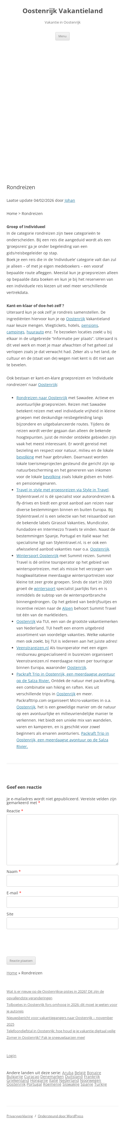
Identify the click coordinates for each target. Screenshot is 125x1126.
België (80, 1072)
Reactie (15, 810)
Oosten (23, 621)
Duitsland (74, 1076)
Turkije (100, 1084)
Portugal (34, 1084)
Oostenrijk (75, 318)
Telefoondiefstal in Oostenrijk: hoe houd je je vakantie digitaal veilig (61, 1030)
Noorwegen (90, 1080)
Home (12, 972)
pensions (89, 325)
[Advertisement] (62, 105)
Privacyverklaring (20, 1116)
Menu (62, 36)
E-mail (14, 892)
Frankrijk (92, 1076)
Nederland (69, 1080)
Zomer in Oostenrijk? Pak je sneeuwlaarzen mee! (46, 1037)
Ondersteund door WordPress (60, 1116)
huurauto (35, 331)
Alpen (67, 608)
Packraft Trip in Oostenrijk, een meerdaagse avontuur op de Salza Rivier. (62, 740)
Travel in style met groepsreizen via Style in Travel (62, 489)
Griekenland (18, 1080)
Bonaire (94, 1072)
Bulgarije (15, 1076)
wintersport (44, 588)
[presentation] (48, 943)
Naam (14, 871)
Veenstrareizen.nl (32, 647)
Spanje (87, 1084)
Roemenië (52, 1084)
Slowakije (71, 1084)
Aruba (67, 1072)
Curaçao (31, 1076)
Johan (70, 200)
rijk (32, 621)
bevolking (25, 457)
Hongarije (39, 1080)
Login (11, 1055)
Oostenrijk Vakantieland (62, 11)
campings (15, 331)
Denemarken (52, 1076)
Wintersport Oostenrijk (37, 555)
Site (10, 914)
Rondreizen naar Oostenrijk (41, 397)
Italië (53, 1080)
